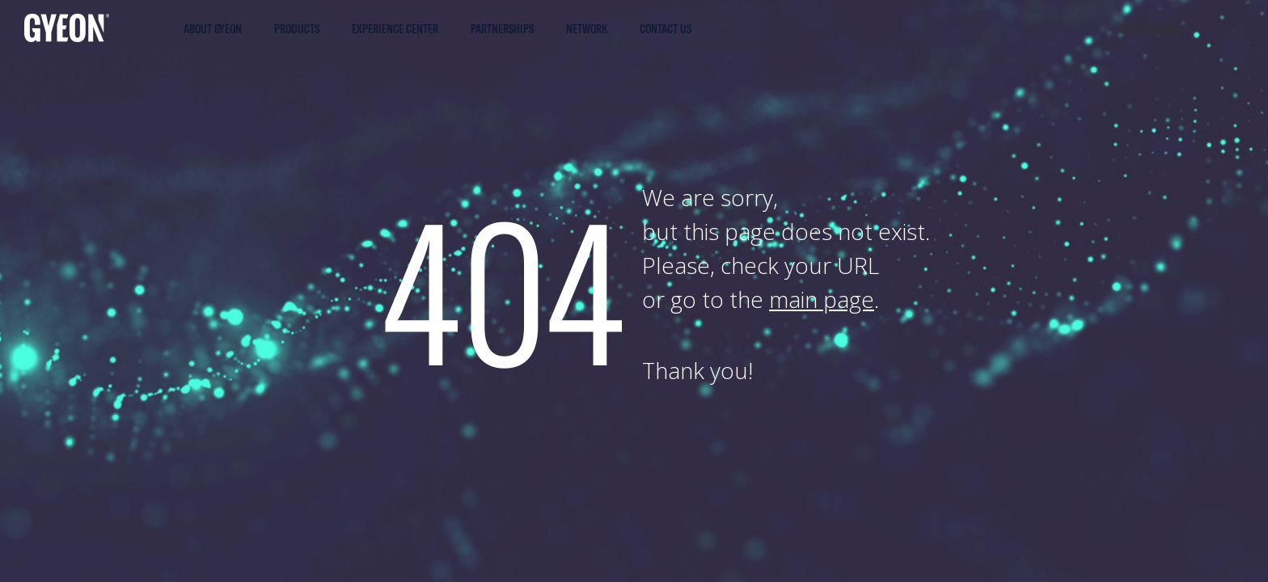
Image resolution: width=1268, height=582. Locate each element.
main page (821, 299)
